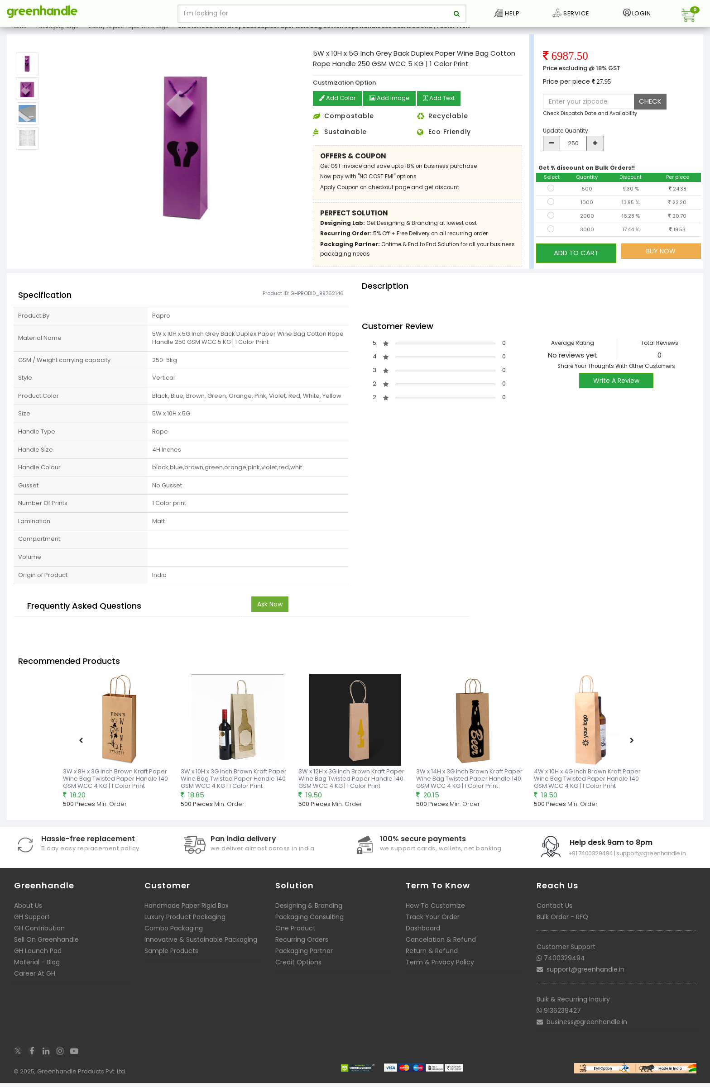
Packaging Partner (304, 957)
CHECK (650, 108)
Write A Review (616, 387)
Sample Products (171, 957)
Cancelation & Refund (441, 946)
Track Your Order (433, 923)
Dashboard (423, 934)
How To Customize (435, 912)
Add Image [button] (392, 105)
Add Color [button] (338, 105)
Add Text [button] (444, 105)
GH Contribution (39, 934)
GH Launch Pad (38, 957)
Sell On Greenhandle (46, 946)
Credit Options (298, 968)
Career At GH (34, 980)
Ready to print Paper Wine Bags (128, 33)
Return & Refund (432, 957)
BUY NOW (661, 258)
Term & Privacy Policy (440, 968)
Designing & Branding (308, 912)
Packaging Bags (57, 33)
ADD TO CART (576, 258)
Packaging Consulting (309, 923)
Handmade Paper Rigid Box (186, 912)
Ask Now (270, 610)
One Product (295, 934)
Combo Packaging (173, 934)
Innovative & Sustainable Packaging (200, 946)
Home (18, 33)
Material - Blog (37, 968)
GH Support (32, 923)
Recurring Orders (301, 946)
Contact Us (554, 912)
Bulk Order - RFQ (562, 923)
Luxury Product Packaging (184, 923)
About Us (28, 912)
